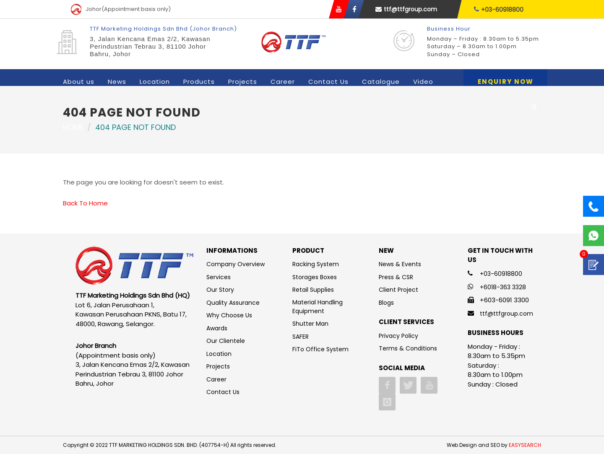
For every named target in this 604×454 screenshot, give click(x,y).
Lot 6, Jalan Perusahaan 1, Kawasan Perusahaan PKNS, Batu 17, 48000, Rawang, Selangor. (131, 314)
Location (155, 81)
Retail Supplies (313, 289)
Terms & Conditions (408, 348)
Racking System (315, 264)
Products (199, 81)
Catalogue (381, 81)
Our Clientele (225, 341)
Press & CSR (396, 277)
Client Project (398, 289)
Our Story (220, 289)
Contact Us (328, 81)
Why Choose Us (229, 315)
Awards (216, 328)
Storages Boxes (314, 277)
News (117, 81)
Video (423, 81)
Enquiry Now (506, 81)
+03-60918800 (498, 9)
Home (73, 127)
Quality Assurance (233, 302)
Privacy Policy (398, 336)
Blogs (386, 302)
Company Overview (235, 264)
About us (78, 81)
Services (218, 277)
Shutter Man (310, 323)
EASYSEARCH (525, 445)
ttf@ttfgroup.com (406, 9)
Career (283, 81)
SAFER (300, 336)
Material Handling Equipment (317, 306)
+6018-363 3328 (503, 287)
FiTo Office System (320, 349)
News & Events (400, 264)
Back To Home (85, 203)
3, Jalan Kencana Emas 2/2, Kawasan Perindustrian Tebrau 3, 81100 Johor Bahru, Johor (150, 46)
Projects (242, 81)
